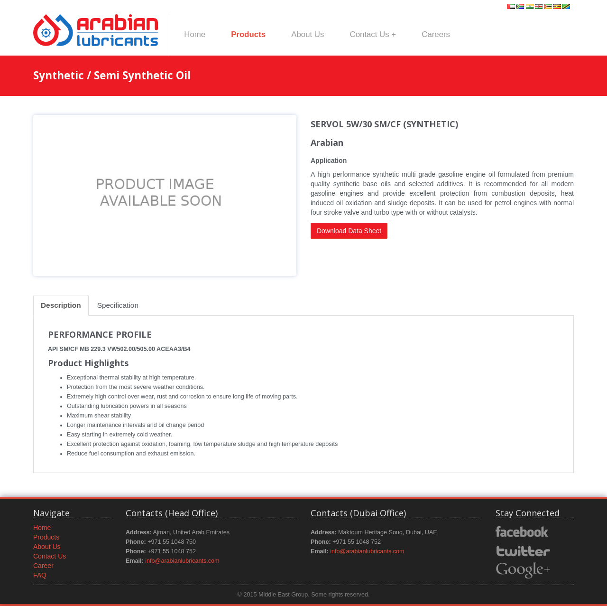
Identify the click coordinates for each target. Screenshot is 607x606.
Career (43, 565)
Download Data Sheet (349, 231)
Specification (117, 305)
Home (194, 34)
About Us (307, 34)
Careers (436, 34)
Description (61, 305)
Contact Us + (373, 34)
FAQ (39, 575)
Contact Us (49, 556)
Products (248, 34)
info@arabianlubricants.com (182, 561)
